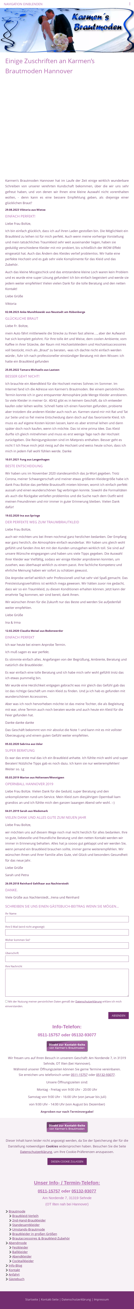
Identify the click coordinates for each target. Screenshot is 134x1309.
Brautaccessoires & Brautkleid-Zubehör (41, 1238)
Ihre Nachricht (13, 966)
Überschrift (12, 953)
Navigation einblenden (23, 4)
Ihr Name (10, 913)
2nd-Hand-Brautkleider (29, 1220)
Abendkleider (22, 1256)
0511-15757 (79, 1075)
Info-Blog (15, 1265)
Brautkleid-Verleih (25, 1216)
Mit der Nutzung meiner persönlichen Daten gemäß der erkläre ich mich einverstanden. (63, 1004)
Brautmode (17, 1211)
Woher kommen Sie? (17, 940)
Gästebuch (16, 1279)
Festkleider (20, 1247)
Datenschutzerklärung (88, 1001)
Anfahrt (14, 1274)
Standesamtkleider (26, 1225)
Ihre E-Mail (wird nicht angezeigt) (24, 926)
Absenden (118, 1015)
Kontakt (14, 1270)
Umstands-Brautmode (28, 1229)
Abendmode (18, 1243)
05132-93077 (105, 1075)
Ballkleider (20, 1252)
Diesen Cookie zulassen (67, 1161)
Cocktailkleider (23, 1261)
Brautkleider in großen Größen (34, 1234)
